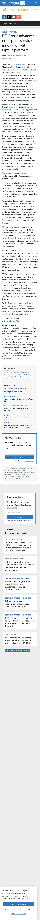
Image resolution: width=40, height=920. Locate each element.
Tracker (6, 379)
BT (5, 371)
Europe (14, 375)
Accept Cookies (18, 904)
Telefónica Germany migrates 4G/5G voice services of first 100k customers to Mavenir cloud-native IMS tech (19, 546)
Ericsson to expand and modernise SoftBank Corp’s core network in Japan (18, 604)
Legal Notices (15, 478)
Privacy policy (29, 461)
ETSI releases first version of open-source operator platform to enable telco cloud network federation (19, 622)
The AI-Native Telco (13, 634)
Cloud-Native (16, 371)
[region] (18, 903)
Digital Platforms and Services (19, 373)
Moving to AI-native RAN (13, 392)
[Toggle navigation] (36, 3)
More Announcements (17, 650)
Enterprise (7, 375)
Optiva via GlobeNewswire (16, 55)
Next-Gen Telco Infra (14, 559)
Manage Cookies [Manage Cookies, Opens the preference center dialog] (18, 914)
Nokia (6, 415)
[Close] (34, 890)
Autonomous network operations (16, 418)
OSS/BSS (27, 375)
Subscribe (19, 457)
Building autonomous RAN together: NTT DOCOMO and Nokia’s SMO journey (19, 426)
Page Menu (9, 24)
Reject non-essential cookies (18, 910)
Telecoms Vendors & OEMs (23, 377)
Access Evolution (11, 396)
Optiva (20, 375)
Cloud (9, 371)
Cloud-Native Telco (10, 32)
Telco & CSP (8, 377)
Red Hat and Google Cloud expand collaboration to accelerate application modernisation (17, 585)
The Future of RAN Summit (15, 389)
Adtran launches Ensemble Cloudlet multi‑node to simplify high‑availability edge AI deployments (19, 566)
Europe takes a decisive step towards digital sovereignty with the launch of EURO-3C (18, 640)
